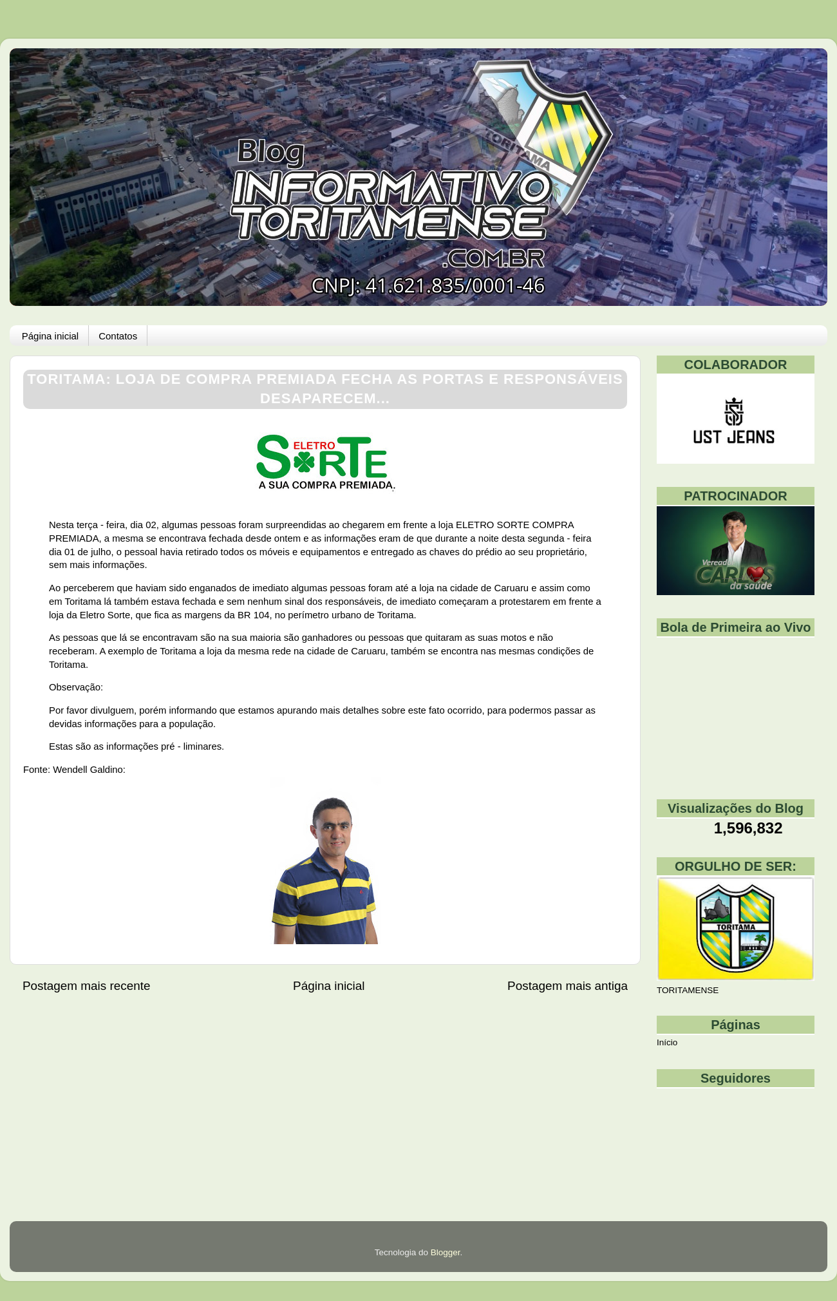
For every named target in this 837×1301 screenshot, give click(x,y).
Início (667, 1042)
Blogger (445, 1252)
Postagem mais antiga (567, 985)
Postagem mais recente (86, 985)
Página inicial (50, 335)
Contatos (118, 335)
